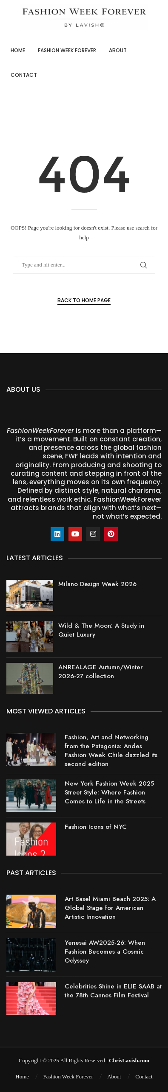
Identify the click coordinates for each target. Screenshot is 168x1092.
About (118, 50)
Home (18, 50)
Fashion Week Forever (67, 50)
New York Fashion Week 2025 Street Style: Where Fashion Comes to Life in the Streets (109, 792)
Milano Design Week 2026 (97, 584)
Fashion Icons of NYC (96, 826)
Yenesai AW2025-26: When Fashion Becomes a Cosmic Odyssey (105, 951)
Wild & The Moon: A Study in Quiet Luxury (101, 630)
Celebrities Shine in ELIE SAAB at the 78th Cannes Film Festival (113, 991)
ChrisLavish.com (129, 1060)
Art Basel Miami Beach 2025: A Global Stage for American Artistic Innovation (110, 907)
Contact (24, 75)
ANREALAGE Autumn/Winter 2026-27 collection (100, 671)
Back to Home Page (84, 300)
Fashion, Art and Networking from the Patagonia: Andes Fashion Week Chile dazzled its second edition (111, 751)
